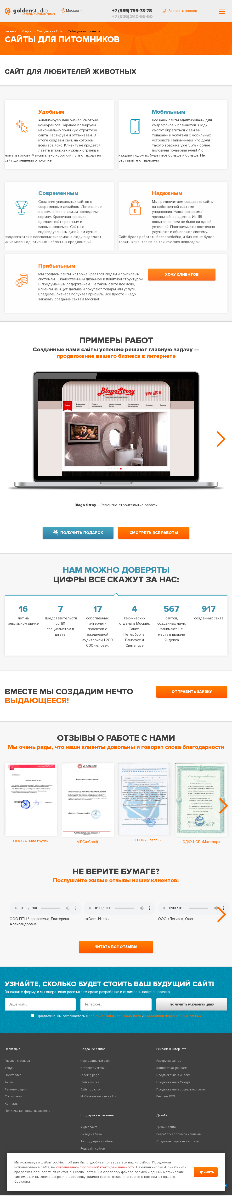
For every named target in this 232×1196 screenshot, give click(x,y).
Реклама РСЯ (165, 1101)
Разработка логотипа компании (179, 1138)
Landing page (89, 1079)
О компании (13, 1101)
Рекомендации (15, 1093)
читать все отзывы (116, 951)
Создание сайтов (49, 32)
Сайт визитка (89, 1086)
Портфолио (13, 1079)
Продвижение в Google (173, 1086)
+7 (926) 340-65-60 (132, 16)
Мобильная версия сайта (98, 1101)
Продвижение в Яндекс (173, 1079)
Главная (10, 32)
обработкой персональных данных (173, 1020)
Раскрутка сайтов (168, 1065)
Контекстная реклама (171, 1072)
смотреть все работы (154, 531)
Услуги (26, 32)
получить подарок (78, 532)
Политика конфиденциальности (28, 1115)
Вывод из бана (91, 1138)
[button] (72, 10)
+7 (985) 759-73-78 (132, 10)
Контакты (11, 1108)
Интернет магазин (93, 1072)
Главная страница (17, 1065)
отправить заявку (192, 690)
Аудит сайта (88, 1131)
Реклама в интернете (171, 1053)
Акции (9, 1086)
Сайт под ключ (91, 1093)
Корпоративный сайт (95, 1065)
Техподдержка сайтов (96, 1145)
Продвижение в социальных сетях (180, 1093)
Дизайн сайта (166, 1131)
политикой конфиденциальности (115, 1020)
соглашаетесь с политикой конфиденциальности (95, 1167)
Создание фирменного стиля (177, 1145)
